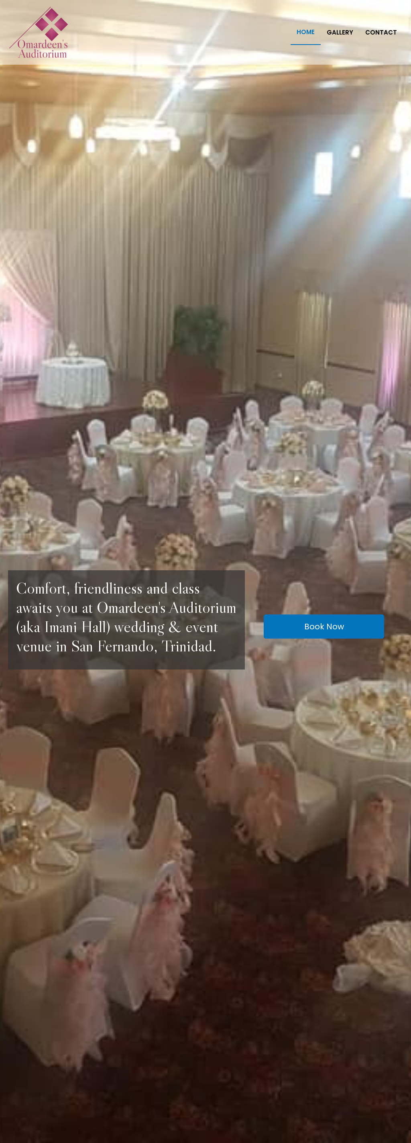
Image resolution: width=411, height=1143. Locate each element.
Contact (381, 32)
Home (306, 32)
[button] (324, 626)
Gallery (340, 32)
